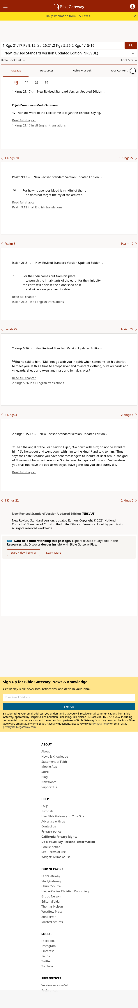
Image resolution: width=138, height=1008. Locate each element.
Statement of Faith (54, 762)
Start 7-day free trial (23, 552)
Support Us (49, 787)
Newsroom (48, 782)
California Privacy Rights (59, 837)
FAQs (44, 806)
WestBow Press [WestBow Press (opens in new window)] (51, 912)
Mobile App (49, 767)
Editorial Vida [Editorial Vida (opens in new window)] (50, 901)
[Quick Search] (62, 45)
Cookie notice (50, 847)
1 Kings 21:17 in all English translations (39, 125)
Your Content (72, 70)
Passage (9, 70)
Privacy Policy (101, 723)
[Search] (131, 45)
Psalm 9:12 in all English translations (37, 207)
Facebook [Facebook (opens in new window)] (48, 941)
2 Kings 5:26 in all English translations (38, 383)
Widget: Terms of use (55, 857)
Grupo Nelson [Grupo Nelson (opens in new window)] (51, 896)
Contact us (48, 826)
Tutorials (47, 811)
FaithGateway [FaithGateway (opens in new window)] (50, 876)
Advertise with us (53, 821)
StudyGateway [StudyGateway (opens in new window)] (51, 881)
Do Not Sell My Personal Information (68, 842)
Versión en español (54, 985)
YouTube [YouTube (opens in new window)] (47, 966)
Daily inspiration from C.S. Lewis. (68, 16)
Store (45, 772)
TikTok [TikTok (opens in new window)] (45, 956)
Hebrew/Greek (49, 70)
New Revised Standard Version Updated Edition (46, 514)
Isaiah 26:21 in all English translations (38, 302)
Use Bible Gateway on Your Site (62, 816)
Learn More (53, 552)
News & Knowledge (54, 756)
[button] (132, 6)
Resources (27, 70)
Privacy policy (51, 831)
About (45, 751)
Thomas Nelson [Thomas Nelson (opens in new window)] (52, 906)
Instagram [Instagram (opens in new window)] (48, 946)
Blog (44, 777)
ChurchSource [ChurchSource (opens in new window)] (51, 886)
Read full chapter (24, 120)
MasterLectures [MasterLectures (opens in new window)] (52, 922)
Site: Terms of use (53, 852)
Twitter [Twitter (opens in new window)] (46, 961)
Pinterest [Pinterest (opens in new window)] (47, 951)
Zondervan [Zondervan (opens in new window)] (48, 917)
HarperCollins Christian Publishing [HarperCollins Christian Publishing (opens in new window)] (65, 891)
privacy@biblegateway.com (19, 727)
